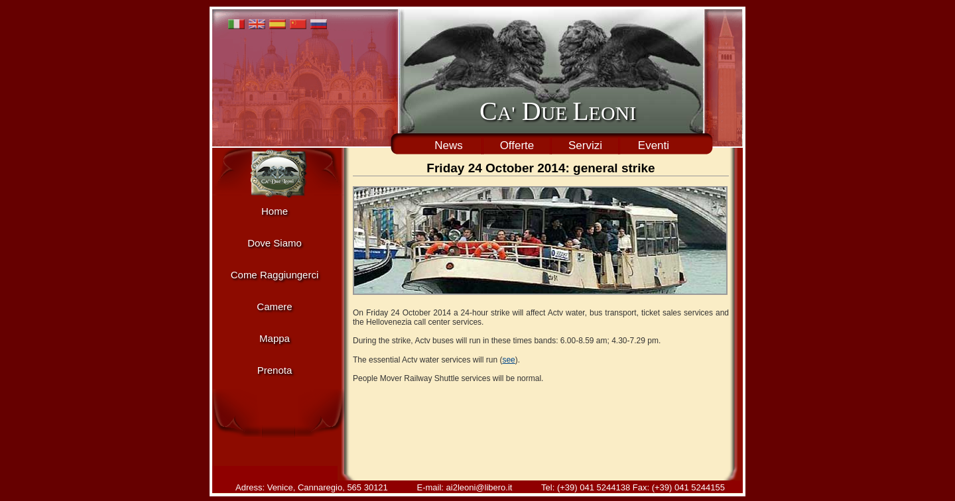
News (448, 145)
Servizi (585, 145)
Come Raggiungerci (275, 274)
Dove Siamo (274, 243)
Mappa (274, 338)
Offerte (517, 145)
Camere (274, 306)
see (508, 359)
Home (274, 211)
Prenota (274, 370)
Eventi (653, 145)
